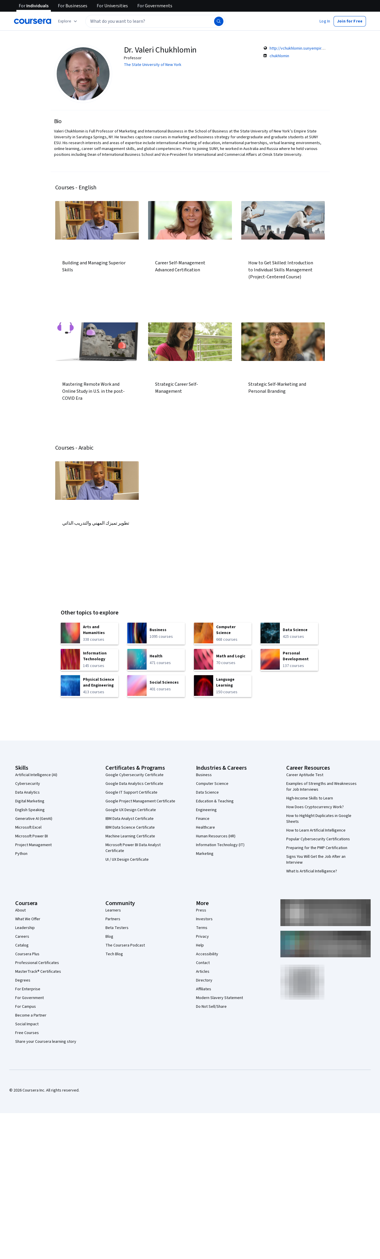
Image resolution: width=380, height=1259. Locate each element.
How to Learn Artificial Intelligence (316, 830)
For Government (29, 998)
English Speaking (30, 810)
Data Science (207, 792)
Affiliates (203, 989)
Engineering (206, 810)
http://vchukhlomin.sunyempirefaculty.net (306, 48)
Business (204, 775)
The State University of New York (152, 65)
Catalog (22, 945)
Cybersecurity (27, 784)
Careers (22, 937)
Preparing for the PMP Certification (316, 848)
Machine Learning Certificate (130, 836)
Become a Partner (30, 1015)
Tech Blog (114, 954)
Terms (201, 928)
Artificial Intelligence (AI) (36, 775)
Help (200, 945)
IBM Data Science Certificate (130, 827)
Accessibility (207, 954)
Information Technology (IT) (220, 845)
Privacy (202, 937)
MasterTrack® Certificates (38, 972)
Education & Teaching (215, 801)
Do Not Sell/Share (211, 1007)
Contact (203, 963)
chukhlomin (279, 56)
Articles (202, 972)
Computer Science (212, 784)
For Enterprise (27, 989)
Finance (202, 819)
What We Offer (27, 919)
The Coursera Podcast (125, 945)
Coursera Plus (27, 954)
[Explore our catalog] (68, 21)
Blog (109, 937)
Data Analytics (27, 792)
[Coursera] (32, 21)
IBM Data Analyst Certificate (129, 819)
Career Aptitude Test (304, 775)
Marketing (205, 854)
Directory (204, 980)
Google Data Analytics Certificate (134, 784)
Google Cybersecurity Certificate (134, 775)
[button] (325, 21)
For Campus (25, 1007)
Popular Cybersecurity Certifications (318, 839)
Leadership (25, 928)
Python (21, 854)
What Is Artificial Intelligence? (311, 871)
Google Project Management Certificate (140, 801)
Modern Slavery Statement (219, 998)
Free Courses (27, 1033)
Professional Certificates (37, 963)
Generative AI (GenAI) (33, 819)
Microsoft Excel (28, 827)
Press (201, 910)
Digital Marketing (29, 801)
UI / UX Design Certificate (127, 859)
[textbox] (155, 21)
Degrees (22, 980)
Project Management (33, 845)
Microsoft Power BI (31, 836)
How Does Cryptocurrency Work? (315, 807)
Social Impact (27, 1024)
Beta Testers (117, 928)
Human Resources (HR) (215, 836)
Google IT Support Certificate (131, 792)
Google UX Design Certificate (130, 810)
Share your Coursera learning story (45, 1042)
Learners (113, 910)
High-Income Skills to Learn (309, 798)
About (20, 910)
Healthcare (205, 827)
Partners (112, 919)
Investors (204, 919)
